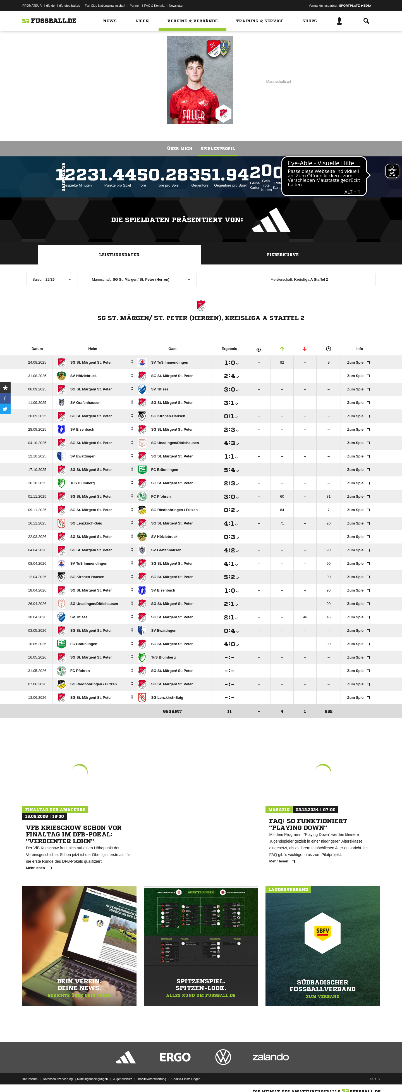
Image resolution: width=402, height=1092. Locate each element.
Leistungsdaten (119, 255)
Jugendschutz (122, 1079)
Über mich (179, 149)
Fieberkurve (283, 255)
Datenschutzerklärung (58, 1079)
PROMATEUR (32, 5)
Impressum (29, 1079)
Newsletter (176, 5)
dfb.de (50, 5)
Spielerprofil (217, 149)
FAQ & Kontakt (154, 5)
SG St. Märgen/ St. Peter (106, 80)
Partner (135, 5)
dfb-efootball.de (69, 5)
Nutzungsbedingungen (92, 1079)
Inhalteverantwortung (151, 1079)
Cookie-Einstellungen (185, 1079)
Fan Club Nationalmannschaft (105, 5)
